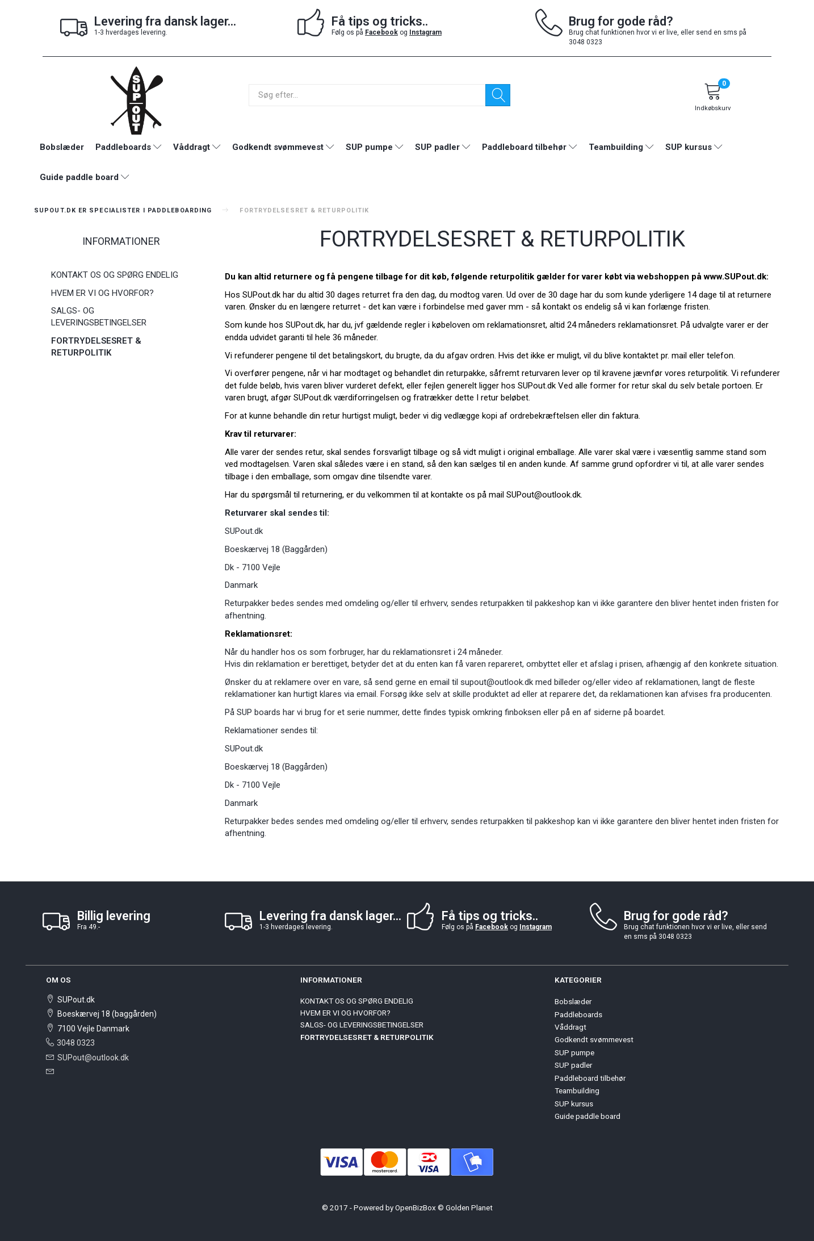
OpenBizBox (415, 1207)
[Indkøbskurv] (713, 99)
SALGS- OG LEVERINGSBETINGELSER (98, 317)
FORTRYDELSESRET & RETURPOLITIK (96, 347)
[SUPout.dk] (137, 99)
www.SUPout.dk (735, 276)
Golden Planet (469, 1207)
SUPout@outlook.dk (93, 1057)
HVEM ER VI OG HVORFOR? (102, 293)
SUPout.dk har (268, 295)
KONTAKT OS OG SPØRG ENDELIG (114, 275)
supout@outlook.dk (496, 682)
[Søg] (497, 95)
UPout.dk (539, 386)
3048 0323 (76, 1042)
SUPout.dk (312, 397)
